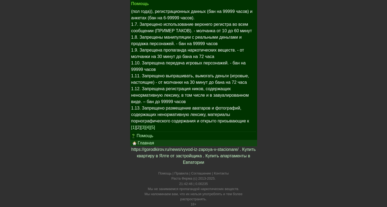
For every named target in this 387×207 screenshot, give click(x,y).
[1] (133, 127)
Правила (181, 173)
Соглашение (201, 173)
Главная (143, 143)
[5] (152, 127)
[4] (147, 127)
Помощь (145, 135)
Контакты (221, 173)
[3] (143, 127)
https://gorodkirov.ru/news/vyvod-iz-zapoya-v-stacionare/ (185, 149)
